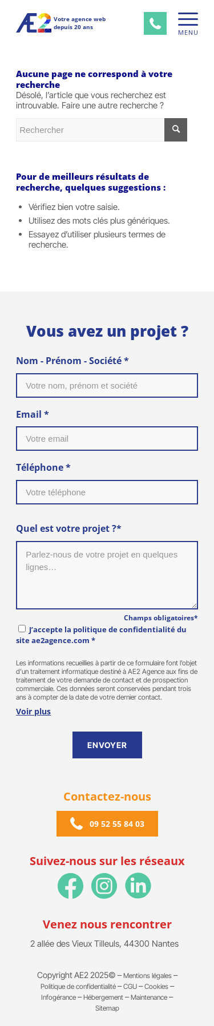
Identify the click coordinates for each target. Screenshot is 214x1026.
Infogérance (58, 997)
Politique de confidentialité (78, 986)
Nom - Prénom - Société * (72, 361)
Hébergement (103, 997)
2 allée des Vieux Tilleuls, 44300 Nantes (104, 943)
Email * (32, 414)
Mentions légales (147, 975)
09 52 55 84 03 (117, 823)
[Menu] (182, 19)
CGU (130, 986)
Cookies (156, 986)
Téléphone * (43, 467)
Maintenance (149, 997)
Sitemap (107, 1008)
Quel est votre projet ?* (69, 528)
